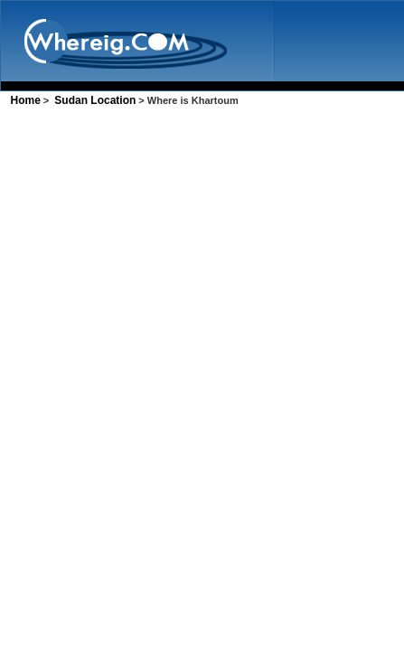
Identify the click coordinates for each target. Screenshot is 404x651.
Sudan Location (95, 100)
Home (25, 100)
